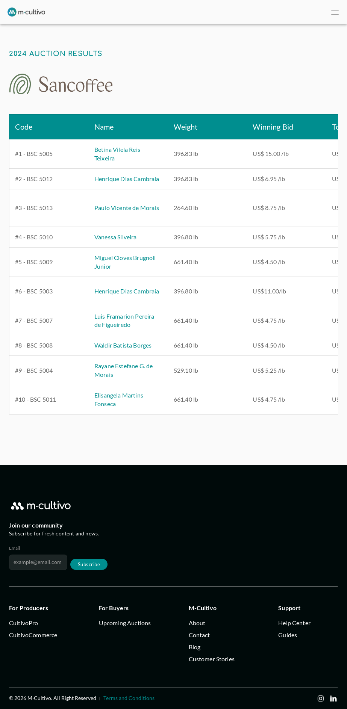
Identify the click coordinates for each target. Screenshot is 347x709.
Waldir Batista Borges (123, 345)
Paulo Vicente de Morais (126, 207)
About (197, 622)
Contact (199, 634)
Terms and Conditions (129, 698)
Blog (195, 646)
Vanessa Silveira (115, 236)
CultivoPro (23, 622)
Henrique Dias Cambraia (126, 178)
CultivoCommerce (33, 634)
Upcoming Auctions (125, 622)
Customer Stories (212, 658)
